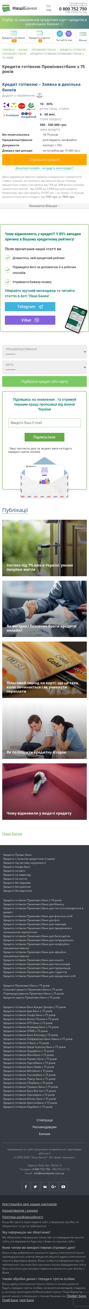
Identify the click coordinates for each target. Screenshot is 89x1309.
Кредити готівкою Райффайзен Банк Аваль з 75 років (37, 1039)
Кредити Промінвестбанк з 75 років (26, 985)
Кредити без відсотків (17, 891)
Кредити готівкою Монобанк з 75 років (28, 1055)
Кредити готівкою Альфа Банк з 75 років (29, 1015)
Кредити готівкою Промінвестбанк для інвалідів (34, 924)
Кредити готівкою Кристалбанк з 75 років (30, 1103)
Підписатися (44, 437)
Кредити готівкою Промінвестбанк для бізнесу (33, 904)
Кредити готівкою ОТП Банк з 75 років (27, 1023)
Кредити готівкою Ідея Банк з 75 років (27, 1011)
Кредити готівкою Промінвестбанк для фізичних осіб (37, 916)
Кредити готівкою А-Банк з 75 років (26, 1043)
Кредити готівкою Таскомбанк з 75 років (29, 1075)
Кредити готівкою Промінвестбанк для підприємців (36, 968)
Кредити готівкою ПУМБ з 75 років (25, 1031)
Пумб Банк (10, 1300)
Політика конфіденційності (22, 1217)
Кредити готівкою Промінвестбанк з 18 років (32, 900)
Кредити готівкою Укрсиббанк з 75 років (29, 1063)
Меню (83, 40)
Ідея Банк (26, 1300)
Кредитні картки (39, 39)
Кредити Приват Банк (17, 855)
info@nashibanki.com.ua (49, 1173)
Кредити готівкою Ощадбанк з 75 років (28, 1051)
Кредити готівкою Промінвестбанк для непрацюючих (38, 940)
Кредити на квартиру (17, 875)
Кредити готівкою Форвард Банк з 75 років (30, 1027)
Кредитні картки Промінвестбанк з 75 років (31, 997)
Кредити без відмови (17, 883)
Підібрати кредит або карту (44, 381)
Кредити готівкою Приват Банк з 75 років (30, 1059)
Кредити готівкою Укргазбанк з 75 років (29, 1095)
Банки (23, 50)
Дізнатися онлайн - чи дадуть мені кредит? (44, 168)
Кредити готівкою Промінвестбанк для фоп (31, 920)
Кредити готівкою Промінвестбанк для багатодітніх (36, 936)
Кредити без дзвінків (17, 887)
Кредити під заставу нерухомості (24, 863)
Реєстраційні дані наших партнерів (29, 1204)
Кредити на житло (15, 879)
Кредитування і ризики (20, 1210)
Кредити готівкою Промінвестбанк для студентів (35, 972)
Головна (8, 50)
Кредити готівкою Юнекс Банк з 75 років (29, 1099)
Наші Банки (12, 833)
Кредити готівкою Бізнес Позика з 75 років (30, 1019)
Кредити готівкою (13, 39)
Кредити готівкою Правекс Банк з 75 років (30, 1087)
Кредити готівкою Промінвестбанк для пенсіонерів (36, 964)
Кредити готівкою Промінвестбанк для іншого (33, 960)
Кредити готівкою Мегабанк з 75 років (28, 1071)
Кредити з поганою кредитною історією (29, 859)
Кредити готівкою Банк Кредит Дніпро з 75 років (34, 1007)
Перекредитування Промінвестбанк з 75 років (33, 993)
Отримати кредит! (44, 159)
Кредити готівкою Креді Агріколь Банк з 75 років (34, 1047)
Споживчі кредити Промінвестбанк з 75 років (32, 989)
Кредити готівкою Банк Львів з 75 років (28, 1067)
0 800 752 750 (73, 9)
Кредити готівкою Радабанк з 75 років (27, 1107)
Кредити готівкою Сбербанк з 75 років (28, 1083)
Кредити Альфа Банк (16, 867)
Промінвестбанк (44, 50)
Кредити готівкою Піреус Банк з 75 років (29, 1079)
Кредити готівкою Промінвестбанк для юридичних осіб (39, 976)
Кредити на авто (14, 871)
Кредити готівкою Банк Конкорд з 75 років (30, 1035)
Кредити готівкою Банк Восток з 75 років (29, 1091)
